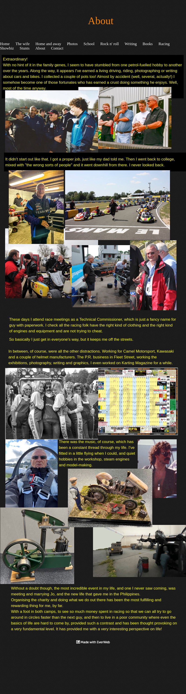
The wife (23, 44)
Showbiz (7, 48)
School (88, 44)
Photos (72, 44)
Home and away (48, 44)
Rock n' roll (109, 44)
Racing (164, 44)
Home (5, 44)
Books (148, 44)
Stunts (25, 48)
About (40, 48)
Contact (57, 48)
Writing (131, 44)
